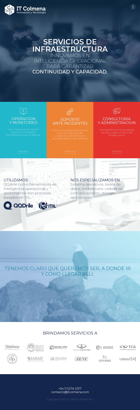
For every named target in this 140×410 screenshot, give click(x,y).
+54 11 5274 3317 (70, 388)
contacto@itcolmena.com (70, 392)
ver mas (23, 151)
